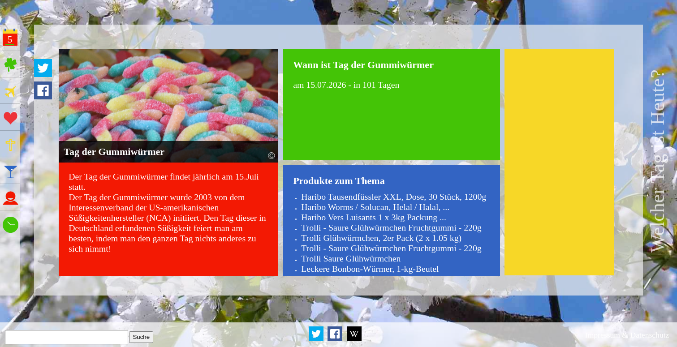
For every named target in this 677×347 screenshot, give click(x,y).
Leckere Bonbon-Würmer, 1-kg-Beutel (370, 269)
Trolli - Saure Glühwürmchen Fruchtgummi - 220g (391, 227)
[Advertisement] (559, 162)
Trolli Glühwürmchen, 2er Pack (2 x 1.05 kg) (381, 238)
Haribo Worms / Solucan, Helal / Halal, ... (375, 207)
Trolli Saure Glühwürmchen (351, 258)
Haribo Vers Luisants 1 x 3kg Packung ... (373, 217)
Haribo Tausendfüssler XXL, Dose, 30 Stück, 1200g (393, 196)
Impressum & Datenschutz (627, 334)
